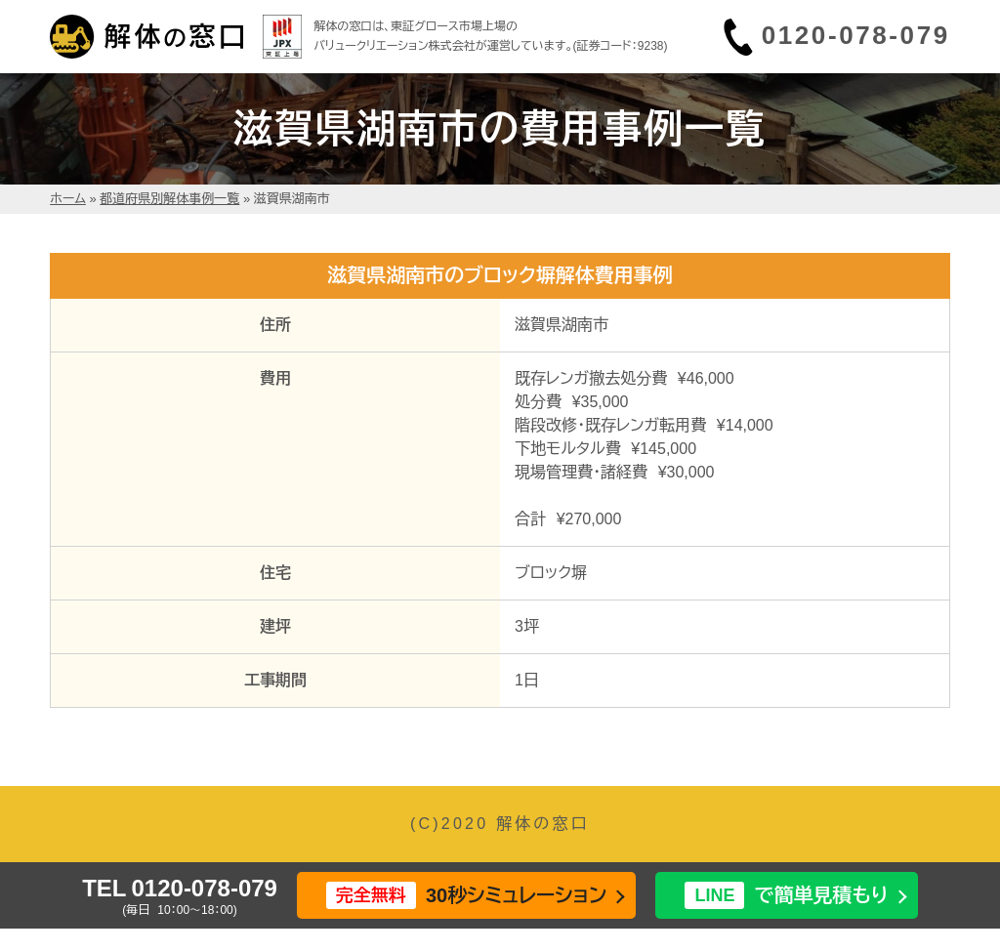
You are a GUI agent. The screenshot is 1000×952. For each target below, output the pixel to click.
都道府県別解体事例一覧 (169, 198)
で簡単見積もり (786, 896)
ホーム (68, 198)
